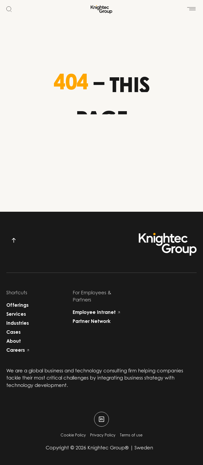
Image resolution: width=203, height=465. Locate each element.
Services (16, 314)
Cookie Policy (73, 435)
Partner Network (91, 321)
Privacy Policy (103, 435)
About (13, 341)
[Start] (101, 9)
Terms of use (131, 435)
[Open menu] (191, 6)
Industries (17, 323)
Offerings (17, 305)
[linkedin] (101, 419)
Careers (17, 350)
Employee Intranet (96, 312)
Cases (13, 332)
